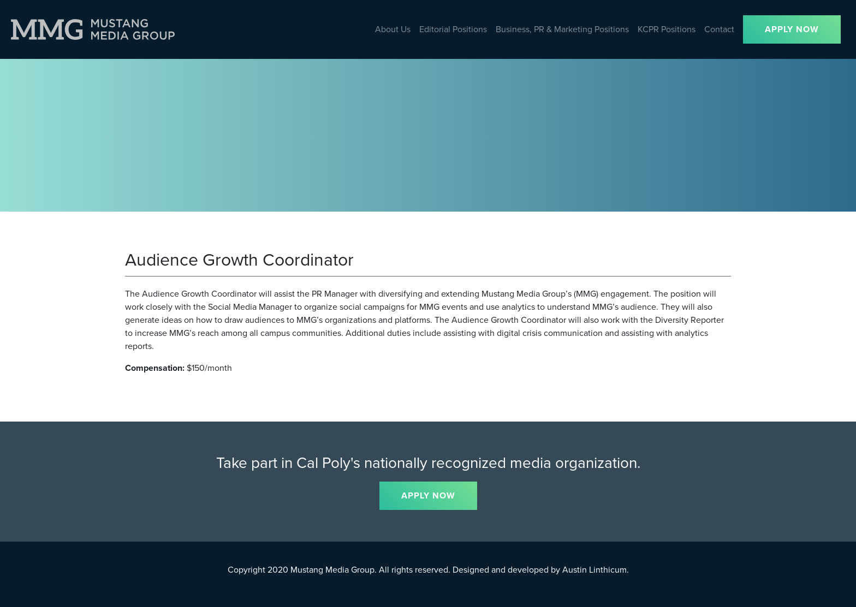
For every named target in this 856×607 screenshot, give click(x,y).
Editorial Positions (453, 29)
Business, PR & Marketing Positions (562, 29)
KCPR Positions (667, 29)
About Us (393, 29)
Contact (719, 29)
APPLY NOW (792, 29)
